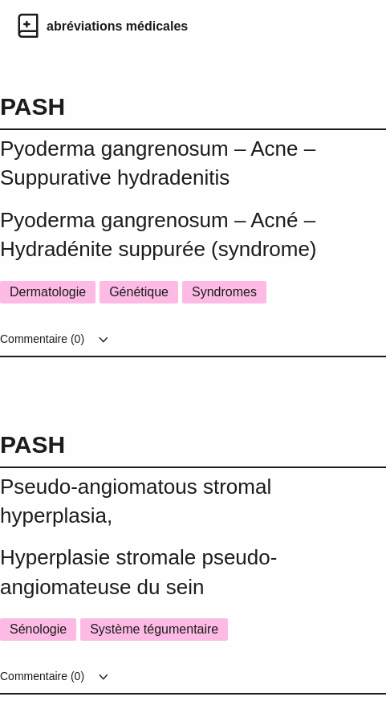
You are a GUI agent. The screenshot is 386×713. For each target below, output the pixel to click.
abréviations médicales (117, 26)
